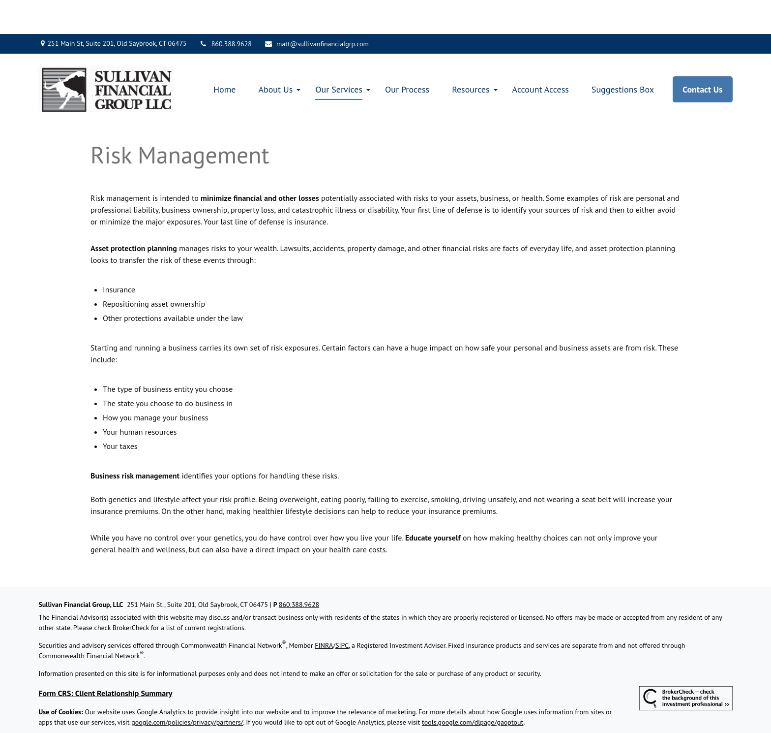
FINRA (324, 611)
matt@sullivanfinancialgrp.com (316, 9)
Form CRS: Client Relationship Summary (105, 660)
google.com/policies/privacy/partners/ (187, 688)
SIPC (342, 611)
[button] (224, 55)
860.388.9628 (225, 9)
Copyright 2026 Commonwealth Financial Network (195, 706)
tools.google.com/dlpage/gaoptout (473, 688)
